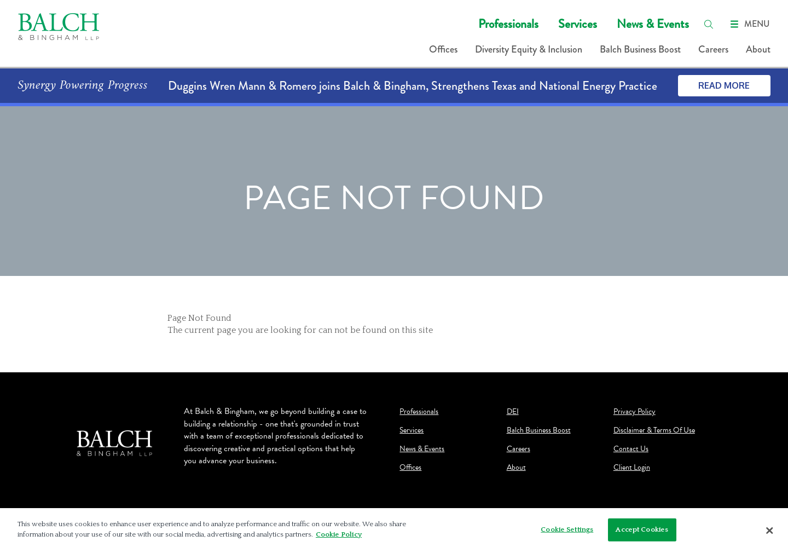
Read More (724, 85)
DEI (513, 411)
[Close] (770, 530)
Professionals (508, 24)
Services (577, 24)
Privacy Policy (634, 411)
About (758, 49)
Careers (713, 49)
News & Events (653, 24)
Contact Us (630, 448)
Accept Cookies (642, 529)
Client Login (631, 467)
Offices (443, 49)
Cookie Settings (567, 529)
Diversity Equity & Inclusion (528, 49)
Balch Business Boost (640, 49)
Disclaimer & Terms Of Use (654, 430)
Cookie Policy (339, 534)
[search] (709, 24)
